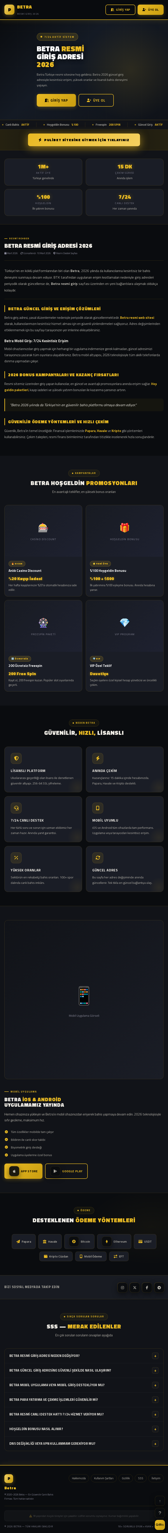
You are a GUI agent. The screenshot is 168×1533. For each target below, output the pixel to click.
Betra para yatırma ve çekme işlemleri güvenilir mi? (84, 1399)
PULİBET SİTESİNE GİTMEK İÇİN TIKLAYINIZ (83, 139)
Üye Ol (150, 9)
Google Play (66, 1171)
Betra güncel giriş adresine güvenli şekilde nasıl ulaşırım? (84, 1370)
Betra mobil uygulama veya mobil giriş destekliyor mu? (84, 1385)
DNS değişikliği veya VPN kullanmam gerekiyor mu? (84, 1443)
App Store (23, 1171)
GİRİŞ (160, 1524)
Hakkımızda (79, 1478)
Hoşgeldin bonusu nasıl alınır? (84, 1429)
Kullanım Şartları (104, 1478)
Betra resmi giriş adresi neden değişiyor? (84, 1356)
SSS (140, 1478)
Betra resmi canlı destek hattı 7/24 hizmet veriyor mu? (84, 1414)
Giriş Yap (120, 9)
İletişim (156, 1478)
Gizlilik (126, 1478)
